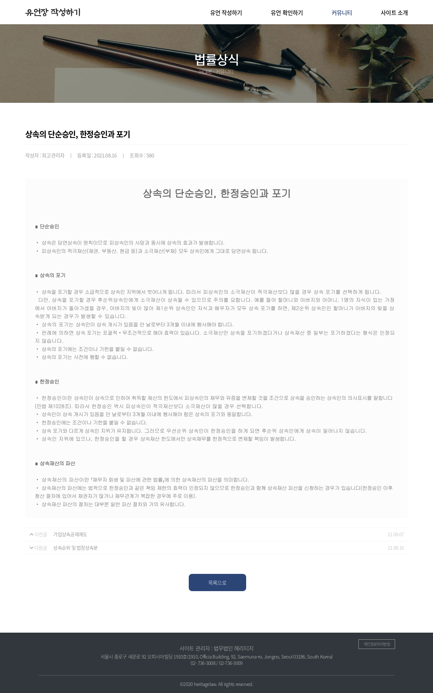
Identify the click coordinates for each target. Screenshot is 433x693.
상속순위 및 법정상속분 (75, 547)
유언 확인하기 (287, 12)
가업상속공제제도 (70, 534)
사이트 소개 (394, 12)
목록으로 (217, 582)
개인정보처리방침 (376, 644)
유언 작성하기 (226, 12)
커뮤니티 (342, 12)
